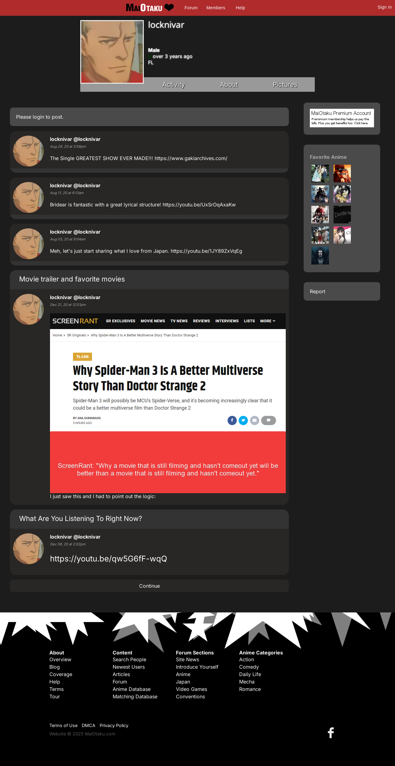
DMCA (88, 725)
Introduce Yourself (197, 667)
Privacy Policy (114, 725)
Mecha (247, 682)
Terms (56, 689)
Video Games (191, 689)
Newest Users (129, 667)
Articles (121, 674)
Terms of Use (63, 725)
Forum (191, 7)
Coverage (60, 674)
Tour (54, 696)
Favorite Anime (328, 157)
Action (246, 659)
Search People (129, 659)
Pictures (285, 84)
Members (215, 7)
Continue (149, 586)
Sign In (385, 7)
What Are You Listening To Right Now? (80, 518)
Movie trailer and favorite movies (72, 279)
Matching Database (135, 696)
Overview (60, 659)
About (229, 84)
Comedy (249, 667)
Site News (187, 659)
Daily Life (250, 674)
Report (317, 291)
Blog (54, 667)
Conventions (190, 696)
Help (240, 7)
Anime (183, 674)
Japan (183, 682)
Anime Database (132, 689)
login (38, 117)
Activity (173, 84)
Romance (250, 689)
